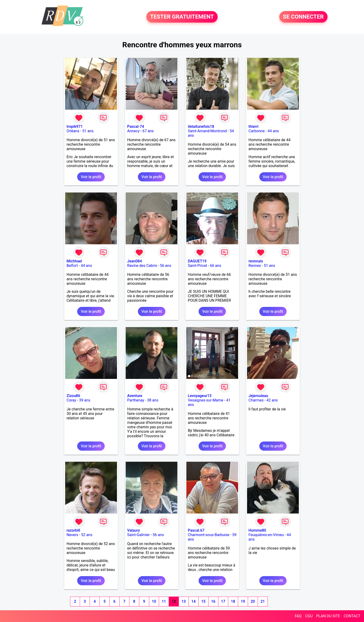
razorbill (73, 530)
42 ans (272, 400)
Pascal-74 (135, 126)
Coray (71, 400)
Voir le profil (91, 177)
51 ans (88, 131)
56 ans (165, 265)
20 (253, 601)
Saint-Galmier (138, 535)
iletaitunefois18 (201, 126)
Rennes (254, 265)
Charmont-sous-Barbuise (208, 535)
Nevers (72, 535)
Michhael (74, 261)
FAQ (298, 616)
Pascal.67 (196, 530)
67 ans (148, 131)
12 (174, 601)
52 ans (86, 535)
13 (183, 601)
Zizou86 (73, 395)
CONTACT (352, 616)
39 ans (84, 400)
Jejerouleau (258, 395)
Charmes (256, 400)
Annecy (133, 131)
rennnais (255, 261)
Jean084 (134, 261)
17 (223, 601)
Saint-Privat (197, 265)
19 (243, 601)
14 (193, 601)
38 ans (152, 400)
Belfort (72, 265)
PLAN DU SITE (328, 616)
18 (233, 601)
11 (164, 601)
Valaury (133, 530)
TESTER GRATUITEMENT (182, 17)
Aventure (134, 395)
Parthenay (135, 400)
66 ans (215, 265)
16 (213, 601)
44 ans (273, 131)
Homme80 (257, 530)
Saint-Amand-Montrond (207, 131)
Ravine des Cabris (142, 265)
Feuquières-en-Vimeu (266, 535)
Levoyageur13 (200, 395)
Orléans (73, 131)
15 (203, 601)
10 (154, 601)
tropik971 (75, 126)
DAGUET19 (197, 261)
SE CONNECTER (303, 17)
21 (262, 601)
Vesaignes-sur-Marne (205, 400)
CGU (309, 616)
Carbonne (256, 131)
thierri (253, 126)
